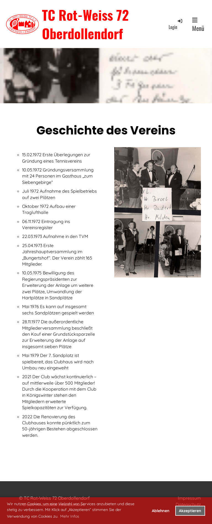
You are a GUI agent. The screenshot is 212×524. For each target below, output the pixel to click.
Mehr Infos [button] (69, 516)
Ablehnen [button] (160, 510)
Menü (198, 25)
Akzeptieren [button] (190, 510)
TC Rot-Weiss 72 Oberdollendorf (85, 24)
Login (176, 24)
